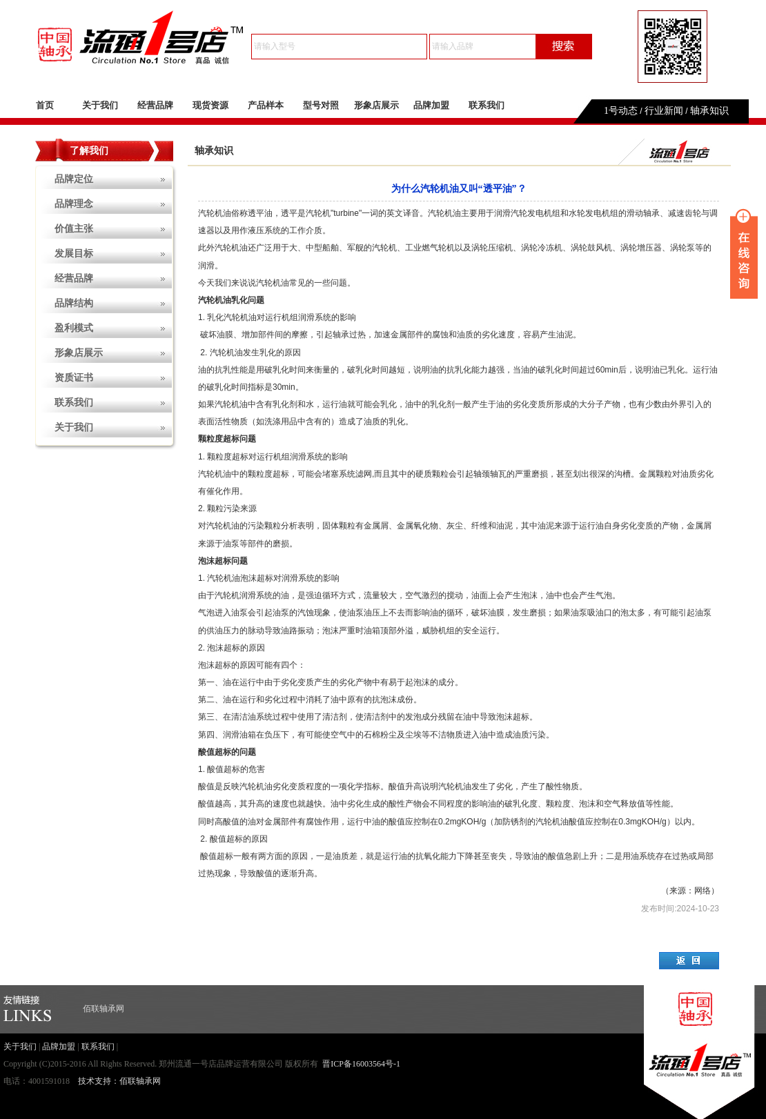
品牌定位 (74, 179)
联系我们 (486, 105)
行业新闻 (664, 111)
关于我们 (100, 105)
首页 (45, 105)
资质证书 (74, 378)
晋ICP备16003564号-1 (361, 1064)
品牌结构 (74, 303)
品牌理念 (74, 204)
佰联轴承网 (103, 1008)
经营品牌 (155, 105)
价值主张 (74, 229)
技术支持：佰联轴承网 (119, 1081)
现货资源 (210, 105)
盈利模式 (74, 328)
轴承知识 (709, 111)
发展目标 (74, 253)
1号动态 (621, 111)
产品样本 (266, 105)
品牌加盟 (431, 105)
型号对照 (321, 105)
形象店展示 (376, 105)
